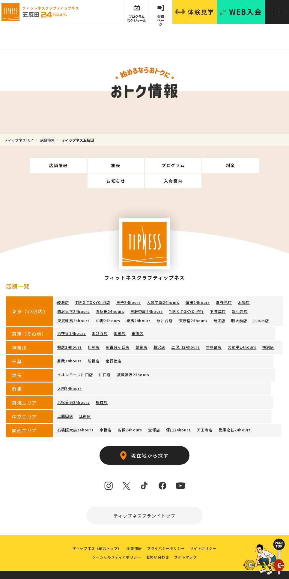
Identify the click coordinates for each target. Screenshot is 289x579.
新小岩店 (239, 295)
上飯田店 (65, 399)
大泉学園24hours (163, 286)
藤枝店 (102, 385)
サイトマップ (186, 543)
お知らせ (214, 165)
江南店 (85, 399)
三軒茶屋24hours (146, 295)
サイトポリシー (204, 533)
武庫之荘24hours (234, 413)
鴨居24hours (69, 330)
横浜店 (268, 330)
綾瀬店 (63, 286)
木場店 (243, 286)
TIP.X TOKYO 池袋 (92, 286)
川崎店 (94, 330)
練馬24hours (138, 304)
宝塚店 (154, 413)
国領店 (120, 316)
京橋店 (106, 413)
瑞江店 (219, 304)
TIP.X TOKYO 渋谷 (186, 295)
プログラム (121, 165)
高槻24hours (130, 413)
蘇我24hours (69, 343)
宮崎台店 (214, 330)
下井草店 (217, 295)
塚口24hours (178, 413)
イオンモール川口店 (75, 357)
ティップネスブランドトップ (145, 499)
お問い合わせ (157, 543)
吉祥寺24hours (71, 316)
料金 (167, 165)
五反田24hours (110, 295)
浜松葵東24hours (73, 385)
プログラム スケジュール (135, 18)
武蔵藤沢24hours (133, 357)
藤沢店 (159, 330)
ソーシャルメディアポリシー (115, 543)
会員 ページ (160, 18)
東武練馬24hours (73, 304)
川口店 (105, 357)
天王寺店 (204, 413)
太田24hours (69, 371)
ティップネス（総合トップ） (95, 533)
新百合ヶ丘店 (117, 330)
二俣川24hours (185, 330)
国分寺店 (100, 316)
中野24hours (108, 304)
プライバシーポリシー (166, 533)
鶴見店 (141, 330)
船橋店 (94, 343)
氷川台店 (165, 304)
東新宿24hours (193, 304)
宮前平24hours (242, 330)
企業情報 (133, 533)
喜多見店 (223, 286)
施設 (74, 165)
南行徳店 (113, 343)
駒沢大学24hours (73, 295)
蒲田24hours (197, 286)
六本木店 (261, 304)
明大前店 (239, 304)
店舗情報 (28, 165)
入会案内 (261, 165)
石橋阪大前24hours (75, 413)
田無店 (137, 316)
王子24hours (128, 286)
